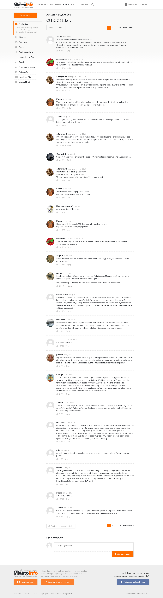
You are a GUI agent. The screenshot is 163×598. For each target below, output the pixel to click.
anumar (60, 402)
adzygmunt (61, 77)
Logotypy (44, 593)
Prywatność (56, 593)
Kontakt (75, 4)
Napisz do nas (25, 582)
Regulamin (67, 593)
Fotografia (21, 72)
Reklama (84, 4)
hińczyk (59, 375)
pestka (59, 355)
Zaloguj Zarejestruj (136, 4)
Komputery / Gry (24, 57)
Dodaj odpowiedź (55, 27)
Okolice (20, 37)
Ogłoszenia (55, 4)
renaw (59, 273)
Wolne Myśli (22, 82)
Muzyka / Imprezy (25, 67)
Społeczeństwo (24, 52)
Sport (19, 62)
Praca (19, 47)
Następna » (128, 28)
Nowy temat (25, 15)
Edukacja (21, 42)
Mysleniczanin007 (64, 206)
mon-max (60, 320)
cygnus (59, 256)
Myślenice (21, 24)
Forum (66, 4)
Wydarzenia (42, 4)
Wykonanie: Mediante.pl (136, 593)
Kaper (59, 99)
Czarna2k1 (61, 154)
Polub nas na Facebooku (132, 582)
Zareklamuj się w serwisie (56, 582)
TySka (59, 37)
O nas (35, 593)
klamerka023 (62, 59)
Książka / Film (23, 77)
